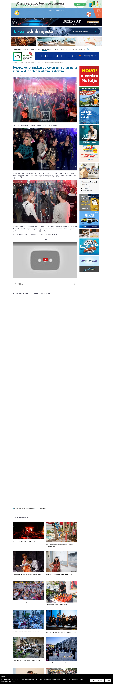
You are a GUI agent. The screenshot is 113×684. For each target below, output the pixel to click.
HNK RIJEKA (38, 49)
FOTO (54, 49)
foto (20, 508)
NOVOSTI (24, 49)
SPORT (33, 49)
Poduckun (15, 62)
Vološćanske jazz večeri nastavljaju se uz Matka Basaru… (26, 631)
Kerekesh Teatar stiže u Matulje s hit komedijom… (24, 602)
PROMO (84, 49)
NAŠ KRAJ (62, 49)
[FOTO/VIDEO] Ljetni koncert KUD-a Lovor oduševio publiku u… (27, 660)
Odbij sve (101, 680)
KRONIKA (44, 49)
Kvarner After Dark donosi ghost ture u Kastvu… (56, 662)
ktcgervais (16, 508)
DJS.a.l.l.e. (37, 508)
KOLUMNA (49, 49)
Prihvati (108, 680)
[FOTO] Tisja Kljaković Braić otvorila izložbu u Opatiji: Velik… (59, 574)
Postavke (93, 680)
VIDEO (58, 49)
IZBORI (28, 49)
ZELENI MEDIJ (78, 49)
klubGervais (43, 508)
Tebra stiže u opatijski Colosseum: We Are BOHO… (24, 541)
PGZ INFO (68, 49)
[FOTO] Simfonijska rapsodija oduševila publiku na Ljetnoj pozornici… (61, 632)
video (23, 508)
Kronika (21, 62)
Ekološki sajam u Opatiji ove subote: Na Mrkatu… (57, 604)
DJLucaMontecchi (30, 508)
